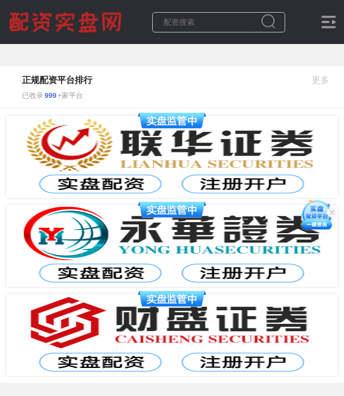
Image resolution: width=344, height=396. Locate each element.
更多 (325, 80)
